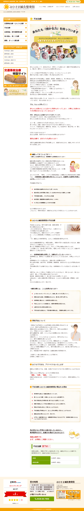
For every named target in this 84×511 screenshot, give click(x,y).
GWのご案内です (8, 57)
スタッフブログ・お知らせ (63, 6)
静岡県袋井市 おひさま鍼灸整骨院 (43, 509)
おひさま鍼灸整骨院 (66, 482)
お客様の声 (50, 6)
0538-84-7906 (74, 2)
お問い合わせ (76, 6)
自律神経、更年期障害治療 (13, 32)
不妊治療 (7, 28)
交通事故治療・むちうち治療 (14, 23)
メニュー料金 (42, 6)
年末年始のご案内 (9, 50)
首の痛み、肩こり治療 (11, 36)
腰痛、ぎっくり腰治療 (11, 40)
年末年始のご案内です (10, 60)
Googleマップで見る (74, 499)
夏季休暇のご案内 (9, 54)
